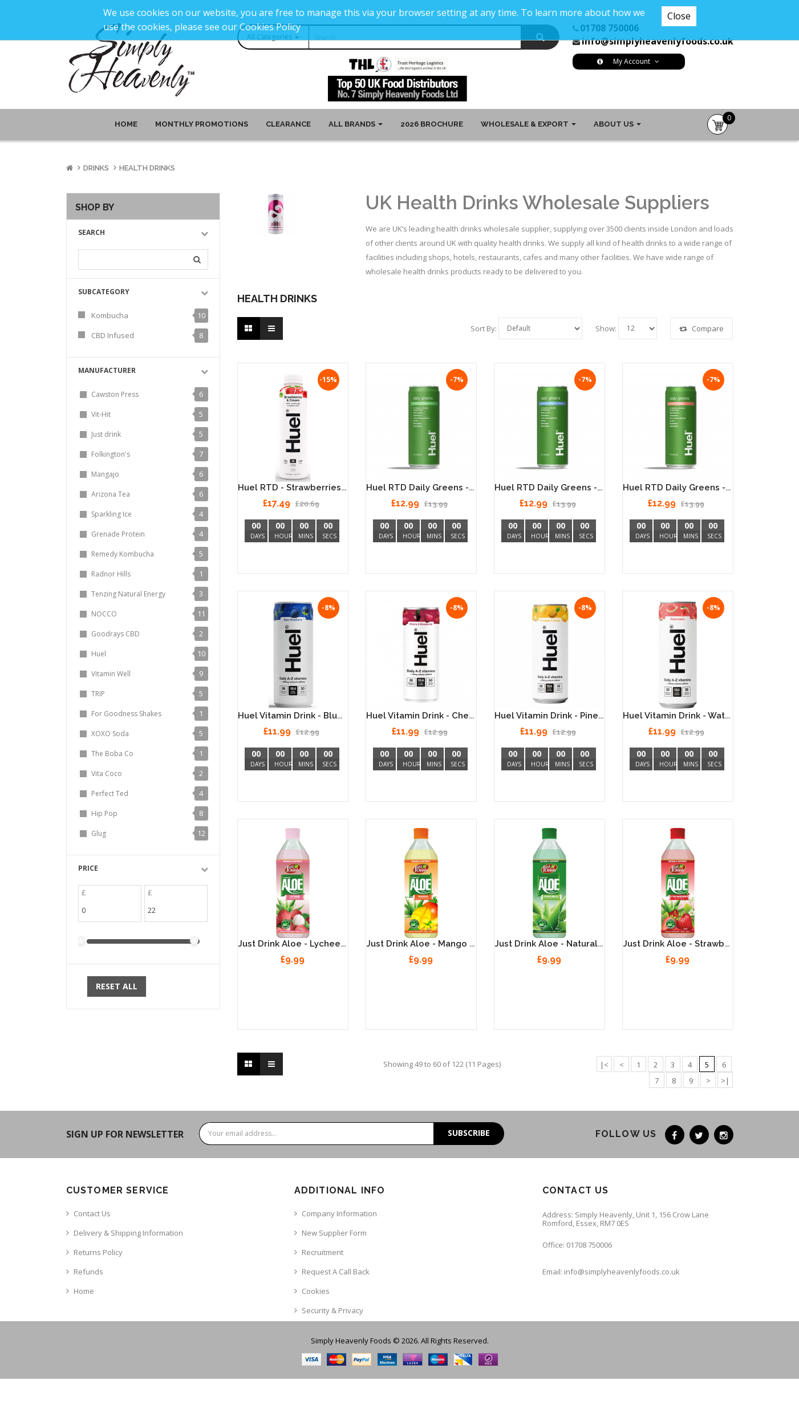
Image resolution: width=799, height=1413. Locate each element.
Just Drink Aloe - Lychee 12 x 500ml (313, 944)
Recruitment (322, 1252)
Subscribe (469, 1132)
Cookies (316, 1291)
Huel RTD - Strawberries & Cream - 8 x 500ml (333, 487)
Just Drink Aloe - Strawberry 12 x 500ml (706, 944)
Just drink (106, 434)
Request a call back (336, 1271)
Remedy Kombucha (122, 554)
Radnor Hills (111, 574)
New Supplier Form (334, 1233)
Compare (701, 328)
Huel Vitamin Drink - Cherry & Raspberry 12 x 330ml (474, 715)
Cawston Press (115, 394)
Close (679, 16)
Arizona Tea (110, 494)
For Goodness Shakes (126, 713)
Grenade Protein (118, 534)
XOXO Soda (110, 733)
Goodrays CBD (115, 634)
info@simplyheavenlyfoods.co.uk (657, 41)
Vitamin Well (111, 674)
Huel (98, 654)
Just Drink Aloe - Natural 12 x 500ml (570, 944)
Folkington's (110, 454)
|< (604, 1064)
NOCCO (104, 614)
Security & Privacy (332, 1310)
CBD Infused (112, 335)
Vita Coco (106, 773)
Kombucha (109, 315)
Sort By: (484, 328)
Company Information (339, 1213)
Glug (98, 833)
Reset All (116, 986)
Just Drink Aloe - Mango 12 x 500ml (440, 944)
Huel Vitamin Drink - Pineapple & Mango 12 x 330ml (602, 715)
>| (725, 1080)
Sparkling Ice (111, 514)
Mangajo (105, 474)
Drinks (96, 168)
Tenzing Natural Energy (128, 594)
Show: (606, 328)
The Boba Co (112, 753)
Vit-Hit (101, 414)
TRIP (98, 694)
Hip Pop (104, 813)
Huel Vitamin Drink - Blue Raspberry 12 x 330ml (337, 715)
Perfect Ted (109, 793)
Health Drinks (147, 168)
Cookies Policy (270, 27)
